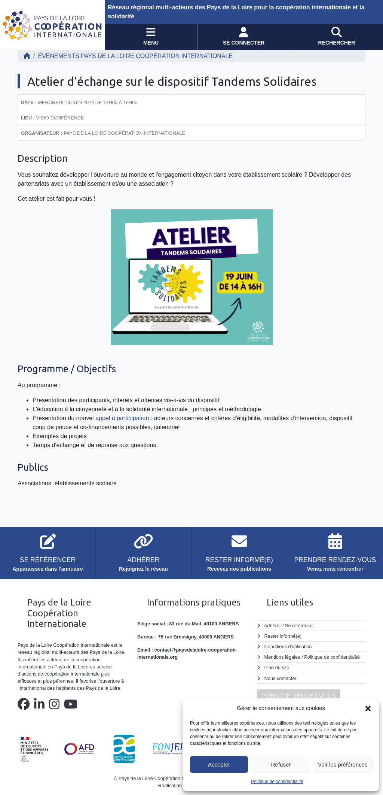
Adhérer (272, 625)
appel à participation (122, 418)
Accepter (219, 764)
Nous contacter (280, 678)
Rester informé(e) (283, 636)
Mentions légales (282, 657)
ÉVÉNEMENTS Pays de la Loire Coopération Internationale (135, 56)
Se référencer (299, 625)
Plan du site (276, 667)
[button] (368, 708)
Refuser (281, 764)
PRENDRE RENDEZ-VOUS (298, 696)
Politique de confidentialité (277, 781)
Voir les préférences (343, 764)
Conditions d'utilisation (288, 646)
